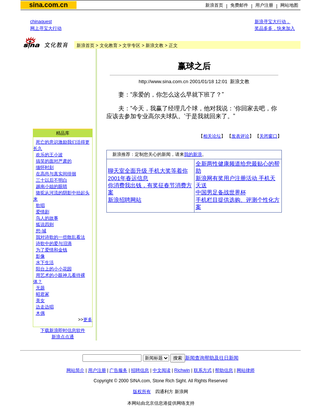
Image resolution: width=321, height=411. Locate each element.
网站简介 (75, 370)
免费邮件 (239, 5)
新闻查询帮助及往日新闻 (212, 358)
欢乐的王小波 (49, 154)
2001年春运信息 (128, 178)
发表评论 (240, 136)
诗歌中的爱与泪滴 (54, 243)
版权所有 (142, 391)
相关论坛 (212, 136)
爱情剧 (42, 211)
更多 (87, 319)
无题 (40, 288)
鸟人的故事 (47, 218)
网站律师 (246, 370)
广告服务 (118, 370)
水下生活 (45, 262)
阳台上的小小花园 (54, 269)
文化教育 (109, 45)
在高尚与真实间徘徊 (56, 173)
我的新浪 (193, 154)
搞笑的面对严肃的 (54, 161)
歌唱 (40, 205)
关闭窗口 (268, 136)
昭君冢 (42, 294)
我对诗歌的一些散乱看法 (60, 237)
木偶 (40, 313)
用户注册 (264, 5)
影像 (40, 256)
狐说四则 (45, 224)
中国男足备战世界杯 (221, 192)
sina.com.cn (48, 5)
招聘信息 (140, 370)
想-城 (41, 230)
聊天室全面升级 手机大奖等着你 (148, 171)
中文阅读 (162, 370)
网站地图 (289, 5)
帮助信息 (224, 370)
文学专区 (131, 45)
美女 (40, 300)
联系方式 (203, 370)
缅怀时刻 (45, 167)
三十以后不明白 (51, 180)
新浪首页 (214, 5)
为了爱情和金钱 (51, 249)
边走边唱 (45, 307)
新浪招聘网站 (124, 200)
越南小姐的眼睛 (51, 186)
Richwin (182, 370)
